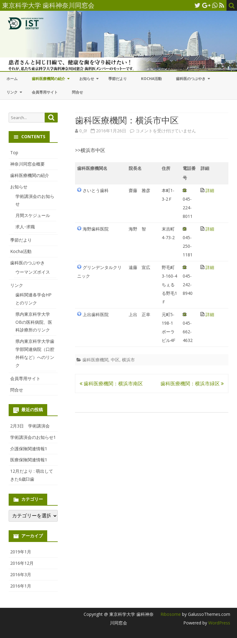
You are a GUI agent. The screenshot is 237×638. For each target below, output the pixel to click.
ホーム (12, 78)
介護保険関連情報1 (28, 448)
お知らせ (86, 78)
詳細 (210, 190)
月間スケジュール (32, 215)
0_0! (83, 131)
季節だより (117, 78)
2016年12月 (22, 563)
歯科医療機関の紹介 (48, 78)
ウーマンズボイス (32, 272)
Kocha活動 (151, 78)
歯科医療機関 (95, 360)
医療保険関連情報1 (28, 460)
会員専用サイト (45, 92)
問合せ (77, 92)
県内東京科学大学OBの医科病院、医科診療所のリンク (33, 322)
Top (14, 152)
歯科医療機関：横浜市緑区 (192, 383)
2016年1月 (20, 586)
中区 (115, 360)
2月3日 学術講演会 (30, 426)
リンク (12, 92)
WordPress (218, 623)
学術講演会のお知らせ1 (33, 437)
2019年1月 (20, 552)
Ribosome (170, 614)
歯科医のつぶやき (191, 78)
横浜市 (128, 360)
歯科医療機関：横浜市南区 (111, 383)
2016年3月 (20, 574)
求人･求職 (25, 227)
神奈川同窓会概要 (27, 164)
